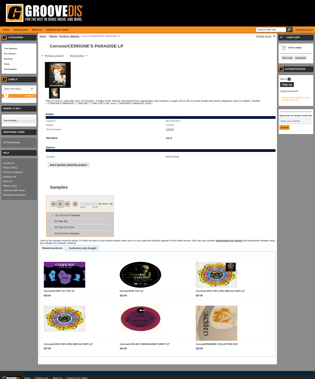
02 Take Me (61, 221)
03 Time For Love (64, 227)
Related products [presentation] (52, 248)
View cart (287, 58)
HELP (6, 152)
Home (43, 36)
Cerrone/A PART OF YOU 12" (59, 291)
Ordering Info (9, 176)
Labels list (30, 95)
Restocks (8, 58)
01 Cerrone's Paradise (68, 215)
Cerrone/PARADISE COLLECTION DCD (217, 344)
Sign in (285, 79)
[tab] (52, 248)
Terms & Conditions (13, 172)
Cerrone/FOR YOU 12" (132, 291)
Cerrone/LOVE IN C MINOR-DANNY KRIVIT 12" (145, 344)
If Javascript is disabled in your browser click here (296, 99)
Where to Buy (10, 186)
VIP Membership (11, 142)
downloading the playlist (229, 240)
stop (75, 204)
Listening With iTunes (14, 190)
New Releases (10, 48)
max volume (111, 203)
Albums (53, 36)
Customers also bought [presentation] (82, 248)
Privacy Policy (10, 167)
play (60, 204)
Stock (7, 64)
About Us (7, 181)
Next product (79, 56)
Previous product (52, 56)
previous (53, 204)
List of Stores (10, 120)
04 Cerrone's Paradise (67, 233)
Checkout (300, 58)
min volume (100, 203)
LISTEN (170, 129)
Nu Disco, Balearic (70, 36)
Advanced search (304, 29)
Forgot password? (289, 91)
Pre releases (10, 53)
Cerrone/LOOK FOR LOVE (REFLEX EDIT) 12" (220, 291)
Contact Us (8, 163)
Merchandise (10, 69)
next (67, 204)
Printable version (263, 36)
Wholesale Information (14, 195)
